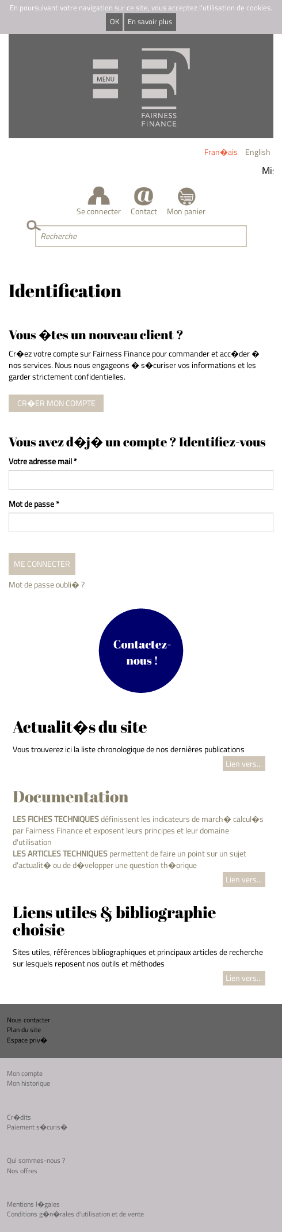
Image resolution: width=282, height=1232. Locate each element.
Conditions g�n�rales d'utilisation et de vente (75, 1213)
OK (114, 21)
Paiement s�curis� (37, 1126)
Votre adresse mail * (43, 461)
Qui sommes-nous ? (36, 1160)
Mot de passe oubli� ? (47, 584)
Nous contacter (28, 1019)
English (257, 152)
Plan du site (24, 1029)
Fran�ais (221, 152)
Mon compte (25, 1073)
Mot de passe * (34, 504)
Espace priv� (27, 1039)
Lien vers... (244, 763)
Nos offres (22, 1170)
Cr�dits (19, 1117)
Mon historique (28, 1083)
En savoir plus (150, 21)
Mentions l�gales (33, 1204)
